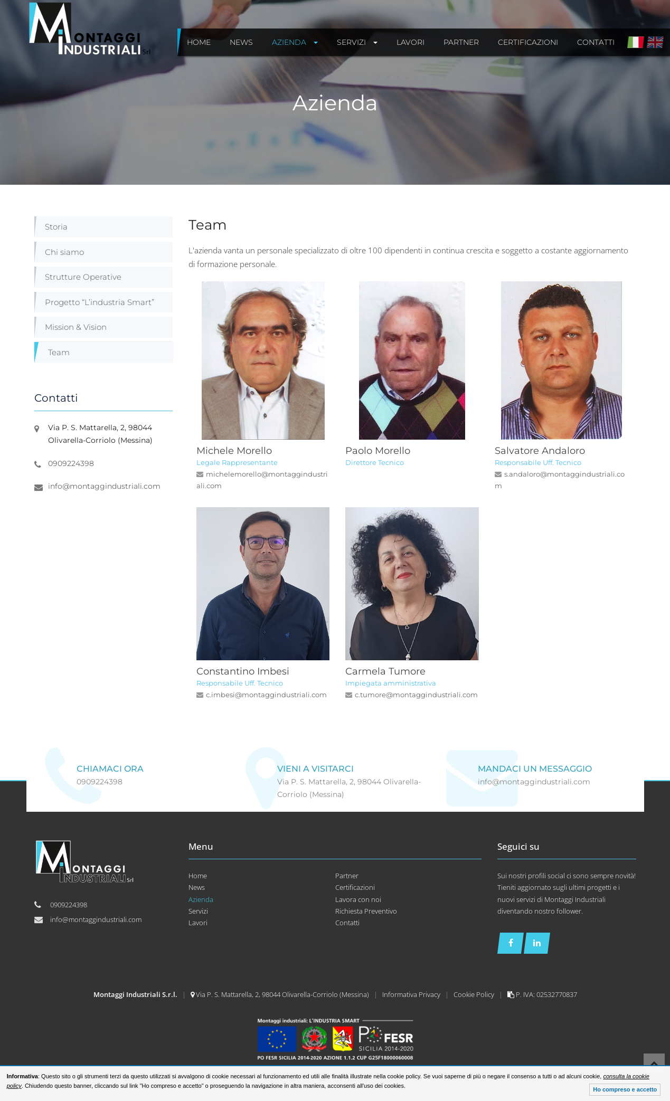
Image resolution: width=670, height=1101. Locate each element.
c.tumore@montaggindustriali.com (416, 694)
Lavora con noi (358, 899)
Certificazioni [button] (528, 42)
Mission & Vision (76, 327)
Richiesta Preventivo (366, 911)
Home (197, 875)
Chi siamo (64, 252)
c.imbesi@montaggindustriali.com (266, 694)
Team (59, 352)
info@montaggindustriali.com (104, 486)
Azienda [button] (295, 42)
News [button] (241, 42)
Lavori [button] (410, 42)
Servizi (198, 911)
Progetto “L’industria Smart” (99, 302)
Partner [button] (461, 42)
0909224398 (71, 463)
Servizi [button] (357, 42)
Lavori (197, 922)
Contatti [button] (596, 42)
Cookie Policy (475, 994)
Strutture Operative (83, 277)
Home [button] (199, 42)
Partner (346, 875)
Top (654, 1064)
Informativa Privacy (412, 994)
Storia (56, 227)
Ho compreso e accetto (625, 1089)
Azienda (200, 899)
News (196, 887)
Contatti (347, 922)
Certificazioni (355, 887)
